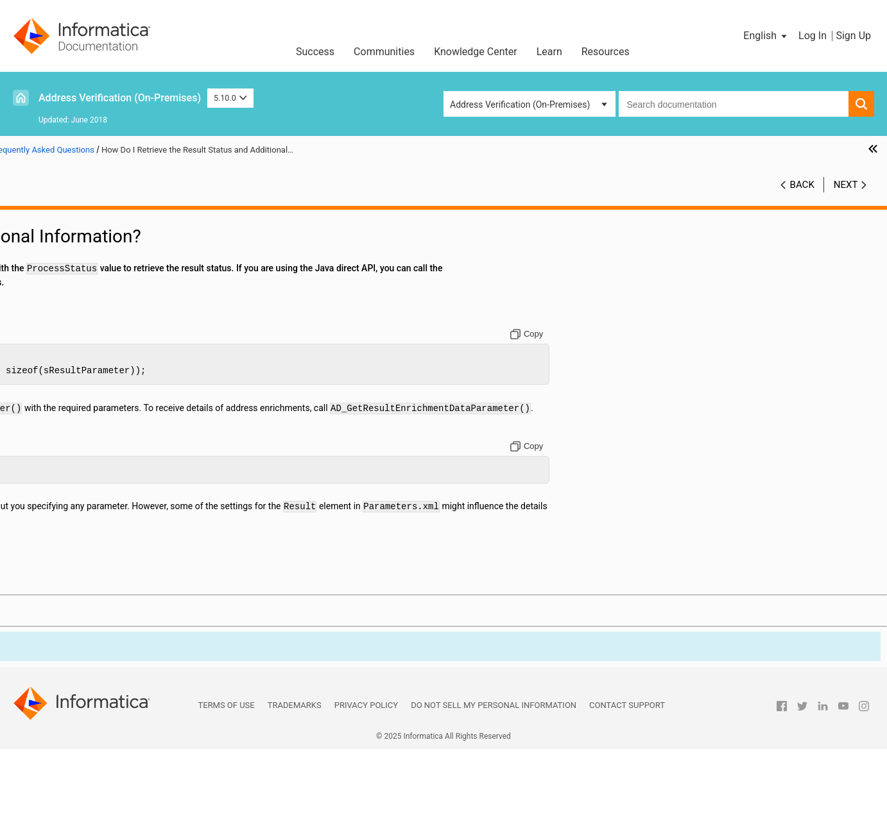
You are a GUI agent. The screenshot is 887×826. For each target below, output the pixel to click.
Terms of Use (226, 782)
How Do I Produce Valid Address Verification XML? (131, 392)
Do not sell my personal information (493, 782)
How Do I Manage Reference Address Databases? (131, 405)
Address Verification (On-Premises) (120, 98)
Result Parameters (58, 311)
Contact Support (627, 782)
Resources (605, 52)
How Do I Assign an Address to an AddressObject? (131, 419)
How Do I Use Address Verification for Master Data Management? (131, 513)
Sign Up (853, 36)
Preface (36, 217)
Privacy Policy (366, 782)
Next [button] (846, 198)
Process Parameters (61, 284)
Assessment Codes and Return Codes (96, 338)
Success (315, 52)
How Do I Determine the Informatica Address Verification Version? (131, 580)
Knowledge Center (475, 52)
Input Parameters (55, 271)
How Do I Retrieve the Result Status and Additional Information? (131, 473)
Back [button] (802, 198)
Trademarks (295, 782)
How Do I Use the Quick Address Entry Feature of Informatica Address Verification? (131, 486)
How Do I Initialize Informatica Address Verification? (131, 378)
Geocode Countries (59, 594)
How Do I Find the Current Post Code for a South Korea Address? (131, 553)
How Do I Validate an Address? (102, 432)
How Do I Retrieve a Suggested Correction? (126, 459)
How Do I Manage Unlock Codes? (107, 365)
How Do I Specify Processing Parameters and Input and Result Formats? (131, 540)
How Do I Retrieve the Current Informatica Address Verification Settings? (131, 567)
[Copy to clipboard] (679, 383)
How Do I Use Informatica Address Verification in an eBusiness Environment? (131, 526)
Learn (549, 52)
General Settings (54, 257)
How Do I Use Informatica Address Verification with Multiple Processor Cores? (131, 499)
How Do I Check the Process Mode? (112, 446)
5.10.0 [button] (230, 98)
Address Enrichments (64, 297)
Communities (384, 52)
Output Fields (47, 324)
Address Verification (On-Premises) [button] (520, 104)
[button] (766, 36)
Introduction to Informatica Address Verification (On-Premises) (116, 237)
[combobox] (733, 104)
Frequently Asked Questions (77, 351)
